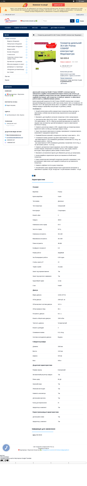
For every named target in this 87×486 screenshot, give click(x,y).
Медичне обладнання (13, 41)
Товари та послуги (20, 27)
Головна (8, 27)
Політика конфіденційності (62, 450)
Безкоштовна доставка (66, 71)
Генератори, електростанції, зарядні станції (15, 58)
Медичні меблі (11, 49)
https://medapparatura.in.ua (13, 135)
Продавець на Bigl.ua (43, 448)
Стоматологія (11, 54)
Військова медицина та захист (15, 64)
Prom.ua (52, 446)
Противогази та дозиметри (14, 61)
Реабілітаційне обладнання (14, 46)
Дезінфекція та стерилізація (15, 66)
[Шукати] (72, 21)
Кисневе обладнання (13, 52)
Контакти (44, 27)
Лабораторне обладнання (14, 43)
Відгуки (7, 80)
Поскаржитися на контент (48, 450)
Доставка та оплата (58, 27)
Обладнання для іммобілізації (15, 69)
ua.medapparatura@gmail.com (15, 137)
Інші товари (10, 72)
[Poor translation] (6, 460)
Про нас (35, 27)
